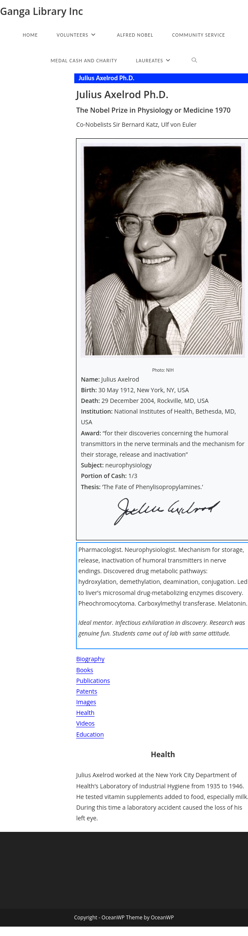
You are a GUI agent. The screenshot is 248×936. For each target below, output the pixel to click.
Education (90, 734)
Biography (90, 659)
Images (86, 702)
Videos (85, 723)
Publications (93, 680)
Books (84, 670)
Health (85, 713)
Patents (86, 691)
